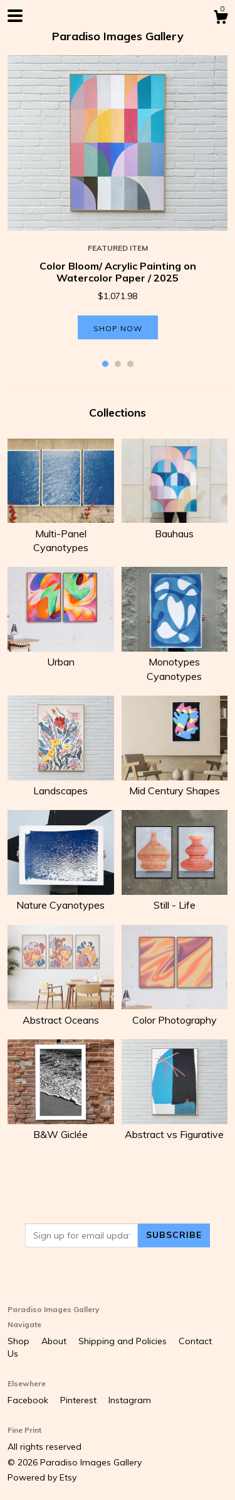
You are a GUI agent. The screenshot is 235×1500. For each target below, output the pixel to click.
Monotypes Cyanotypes (175, 662)
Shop (20, 1341)
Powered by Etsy (42, 1477)
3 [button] (130, 364)
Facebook (29, 1400)
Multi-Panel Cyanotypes (61, 533)
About (55, 1341)
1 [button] (105, 364)
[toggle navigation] (15, 15)
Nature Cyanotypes (61, 898)
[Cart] (220, 18)
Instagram (129, 1400)
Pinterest (79, 1400)
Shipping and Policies (123, 1341)
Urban (61, 655)
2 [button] (118, 364)
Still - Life (175, 898)
